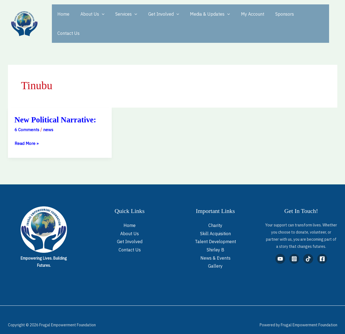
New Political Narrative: (57, 109)
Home (62, 18)
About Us (89, 18)
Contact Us (299, 18)
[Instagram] (294, 249)
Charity (215, 215)
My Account (240, 18)
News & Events (215, 248)
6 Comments (27, 119)
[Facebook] (322, 249)
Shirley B (215, 239)
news (49, 119)
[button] (98, 18)
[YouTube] (280, 249)
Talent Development (215, 231)
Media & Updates (200, 18)
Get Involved (156, 18)
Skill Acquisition (215, 223)
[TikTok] (308, 249)
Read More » (27, 132)
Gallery (215, 256)
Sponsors (270, 18)
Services (121, 18)
